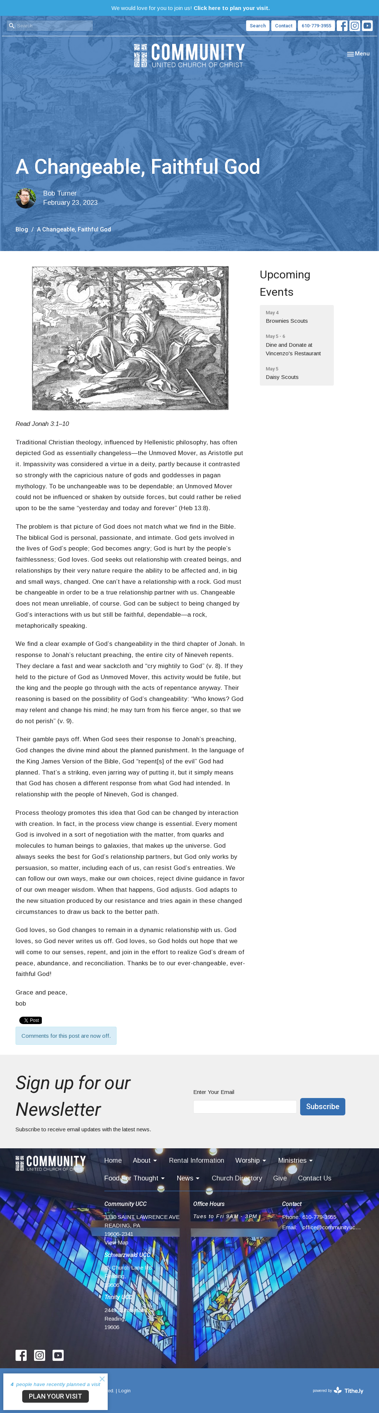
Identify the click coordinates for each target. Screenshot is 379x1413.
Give (280, 1178)
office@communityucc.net (332, 1227)
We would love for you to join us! (190, 8)
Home (113, 1160)
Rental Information (196, 1160)
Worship (251, 1161)
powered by (338, 1391)
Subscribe (322, 1106)
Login (124, 1390)
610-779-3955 (316, 25)
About (145, 1161)
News (189, 1178)
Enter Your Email (213, 1092)
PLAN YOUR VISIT (55, 1396)
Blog (22, 229)
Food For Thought (135, 1178)
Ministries (296, 1161)
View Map (116, 1242)
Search (258, 25)
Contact (283, 25)
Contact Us (314, 1178)
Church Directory (237, 1178)
